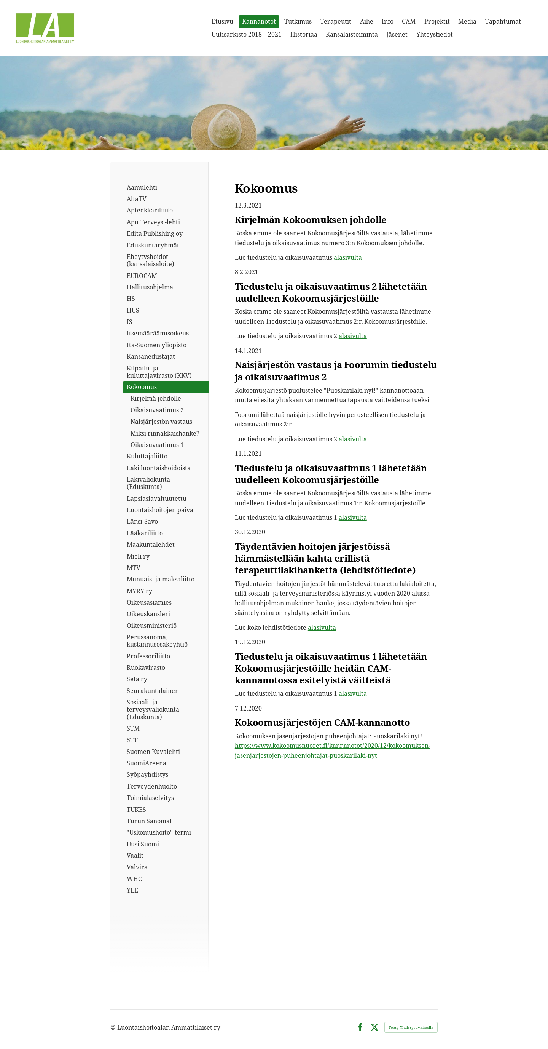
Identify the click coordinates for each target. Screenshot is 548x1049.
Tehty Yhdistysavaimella (411, 1027)
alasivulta (348, 257)
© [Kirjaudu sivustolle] (113, 1027)
